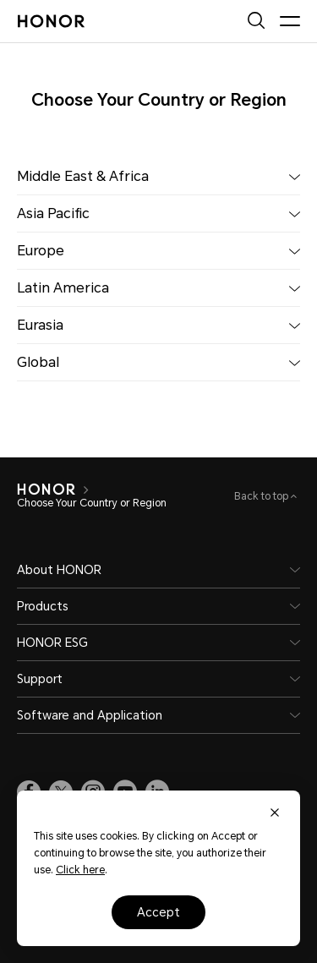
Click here (80, 870)
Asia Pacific (158, 213)
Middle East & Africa (158, 176)
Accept (158, 912)
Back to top (262, 496)
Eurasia (158, 325)
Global (158, 362)
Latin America (158, 288)
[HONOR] (46, 489)
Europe (158, 251)
